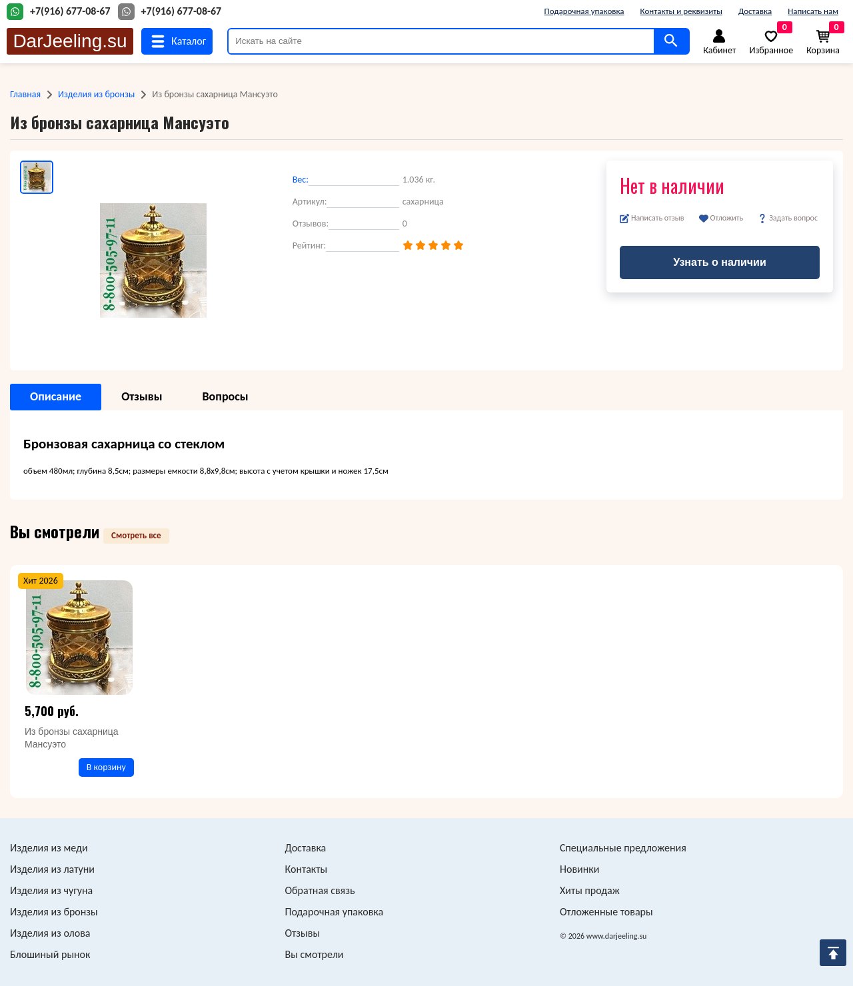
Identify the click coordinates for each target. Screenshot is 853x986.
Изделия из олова (50, 933)
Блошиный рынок (50, 954)
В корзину (106, 767)
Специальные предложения (623, 847)
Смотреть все (136, 535)
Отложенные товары (606, 911)
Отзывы (303, 933)
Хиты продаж (590, 890)
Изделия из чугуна (51, 890)
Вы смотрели (314, 954)
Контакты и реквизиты (681, 11)
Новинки (579, 869)
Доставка (755, 11)
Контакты (306, 869)
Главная (25, 94)
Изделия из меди (49, 847)
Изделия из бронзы (96, 94)
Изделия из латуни (52, 869)
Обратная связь (320, 890)
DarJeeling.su (70, 41)
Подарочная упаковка (584, 11)
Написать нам (813, 11)
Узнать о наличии (719, 262)
